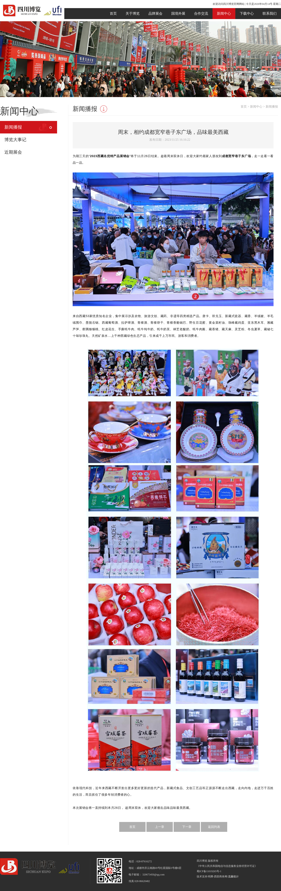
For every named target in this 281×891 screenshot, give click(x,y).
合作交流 (201, 13)
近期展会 (13, 152)
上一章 (159, 827)
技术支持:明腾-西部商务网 (212, 876)
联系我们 (270, 13)
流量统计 (233, 876)
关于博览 (133, 13)
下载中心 (247, 13)
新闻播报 (13, 127)
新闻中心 (224, 13)
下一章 (186, 827)
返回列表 (214, 827)
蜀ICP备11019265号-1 (209, 871)
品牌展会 (155, 13)
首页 (113, 13)
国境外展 (178, 13)
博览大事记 (15, 139)
